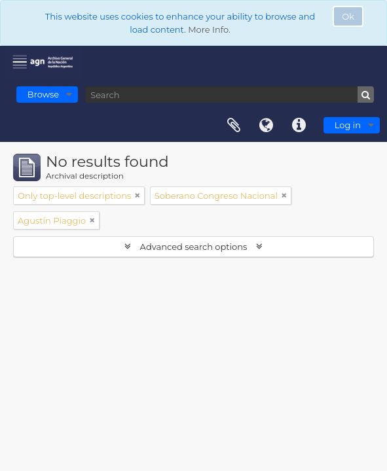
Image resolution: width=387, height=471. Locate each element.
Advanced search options (193, 246)
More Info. (209, 29)
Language (266, 125)
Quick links (299, 125)
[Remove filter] (137, 195)
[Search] (229, 94)
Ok (348, 16)
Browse (43, 94)
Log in (348, 125)
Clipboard (233, 125)
